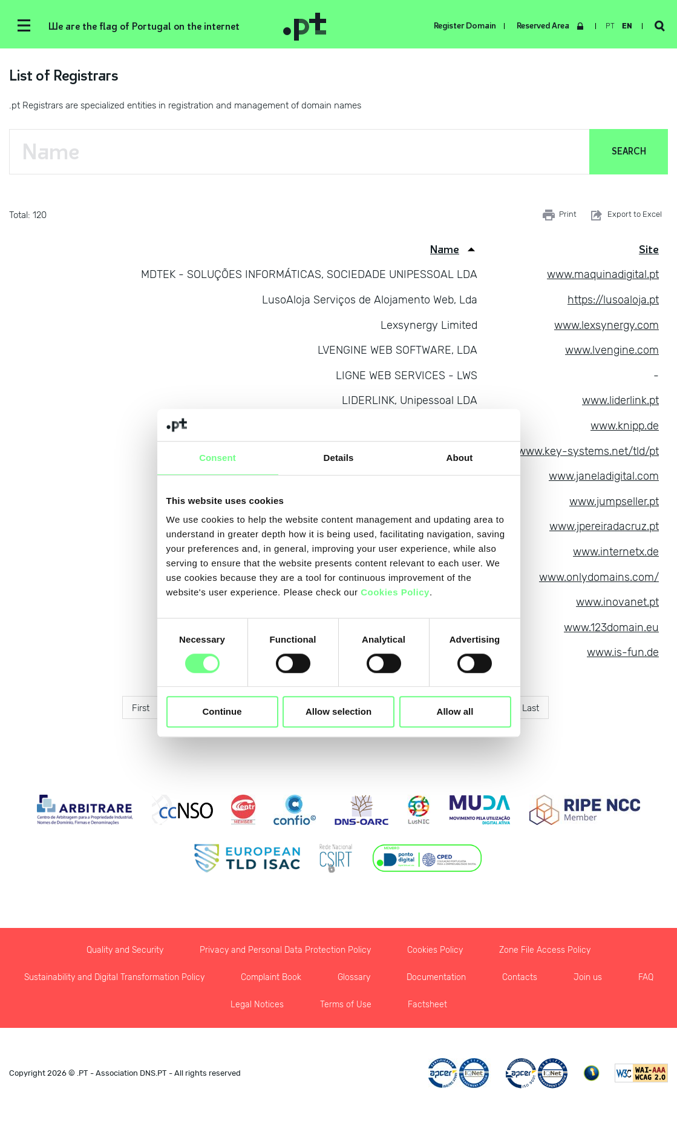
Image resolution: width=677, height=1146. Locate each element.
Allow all (455, 712)
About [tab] (459, 457)
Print (560, 215)
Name (444, 249)
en (627, 26)
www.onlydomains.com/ (599, 577)
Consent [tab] (217, 457)
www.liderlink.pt (620, 400)
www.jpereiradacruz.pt (604, 526)
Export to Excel (625, 215)
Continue (222, 712)
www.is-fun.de (623, 652)
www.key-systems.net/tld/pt (588, 451)
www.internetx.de (616, 551)
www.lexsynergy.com (606, 325)
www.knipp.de (624, 425)
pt (610, 26)
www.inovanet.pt (617, 602)
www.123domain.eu (611, 627)
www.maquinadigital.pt (603, 274)
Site (649, 249)
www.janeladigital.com (604, 476)
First (140, 708)
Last (530, 708)
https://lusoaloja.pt (613, 299)
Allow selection (338, 712)
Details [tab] (339, 457)
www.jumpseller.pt (614, 501)
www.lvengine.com (612, 350)
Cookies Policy (395, 592)
